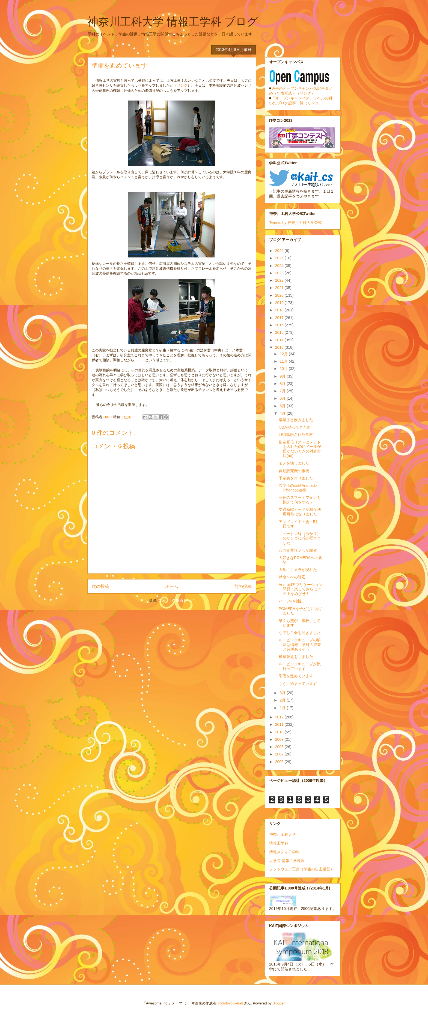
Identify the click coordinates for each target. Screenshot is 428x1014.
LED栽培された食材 (296, 434)
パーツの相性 (290, 601)
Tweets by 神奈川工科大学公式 (295, 222)
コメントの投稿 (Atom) (176, 600)
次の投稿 (100, 586)
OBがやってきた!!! (294, 427)
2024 (280, 265)
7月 (283, 391)
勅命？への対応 (292, 577)
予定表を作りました (296, 478)
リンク (182, 85)
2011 (280, 724)
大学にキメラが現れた (298, 569)
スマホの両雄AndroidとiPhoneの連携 (299, 487)
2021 (280, 288)
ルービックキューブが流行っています (300, 666)
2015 (280, 332)
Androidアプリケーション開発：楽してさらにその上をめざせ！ (300, 589)
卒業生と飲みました (296, 420)
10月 (284, 368)
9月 (283, 376)
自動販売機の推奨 (294, 471)
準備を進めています (296, 676)
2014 (280, 340)
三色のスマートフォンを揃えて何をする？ (300, 499)
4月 (283, 413)
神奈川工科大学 (282, 834)
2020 (280, 295)
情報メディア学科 (284, 852)
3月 (283, 693)
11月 (284, 361)
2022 (280, 280)
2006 (280, 762)
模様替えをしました (296, 656)
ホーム (171, 586)
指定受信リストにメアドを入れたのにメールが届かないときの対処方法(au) (300, 449)
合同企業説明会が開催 (298, 550)
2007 (280, 754)
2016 (280, 325)
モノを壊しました (294, 463)
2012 (280, 717)
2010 (280, 732)
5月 (283, 406)
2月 (283, 700)
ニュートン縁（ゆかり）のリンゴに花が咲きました (300, 538)
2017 (280, 317)
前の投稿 (243, 586)
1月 (283, 708)
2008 (280, 747)
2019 (280, 302)
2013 (280, 347)
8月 (283, 383)
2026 (280, 250)
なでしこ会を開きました (300, 632)
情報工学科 (278, 843)
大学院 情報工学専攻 (287, 860)
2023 (280, 273)
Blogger (278, 1003)
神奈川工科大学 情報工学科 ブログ (172, 22)
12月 (284, 354)
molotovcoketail (230, 1003)
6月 (283, 398)
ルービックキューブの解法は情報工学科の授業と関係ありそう (300, 644)
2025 (280, 258)
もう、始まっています (298, 683)
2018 (280, 310)
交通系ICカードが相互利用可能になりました (300, 511)
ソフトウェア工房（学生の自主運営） (301, 869)
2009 (280, 739)
